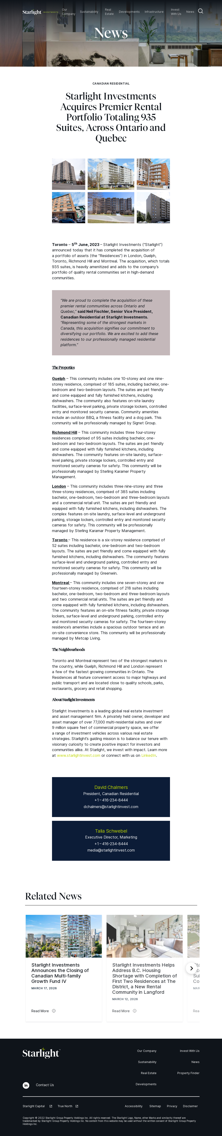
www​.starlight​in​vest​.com (78, 755)
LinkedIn (148, 755)
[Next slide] (191, 968)
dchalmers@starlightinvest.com (111, 806)
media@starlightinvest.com (111, 850)
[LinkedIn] (26, 1085)
